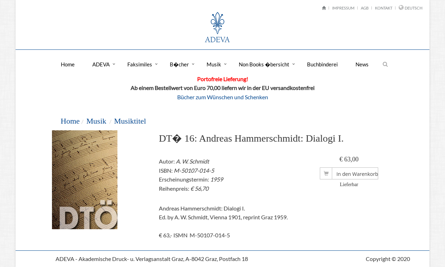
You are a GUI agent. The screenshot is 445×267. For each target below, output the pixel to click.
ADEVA (101, 64)
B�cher (179, 64)
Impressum (343, 8)
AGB (365, 8)
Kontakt (383, 8)
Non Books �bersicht (264, 64)
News (362, 64)
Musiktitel (130, 121)
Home (68, 64)
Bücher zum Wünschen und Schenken (222, 97)
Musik (214, 64)
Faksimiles (139, 64)
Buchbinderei (322, 64)
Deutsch (413, 8)
